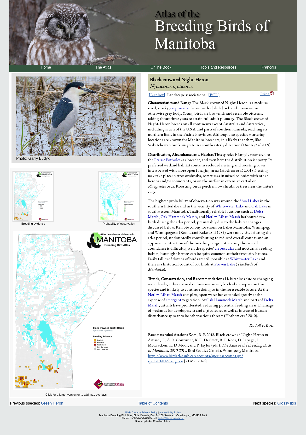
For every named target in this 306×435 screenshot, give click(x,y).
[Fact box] (157, 94)
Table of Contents (153, 403)
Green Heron (52, 403)
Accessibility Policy (170, 412)
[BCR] (214, 94)
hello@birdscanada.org (171, 418)
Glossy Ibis (286, 403)
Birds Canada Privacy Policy (141, 412)
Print (267, 93)
